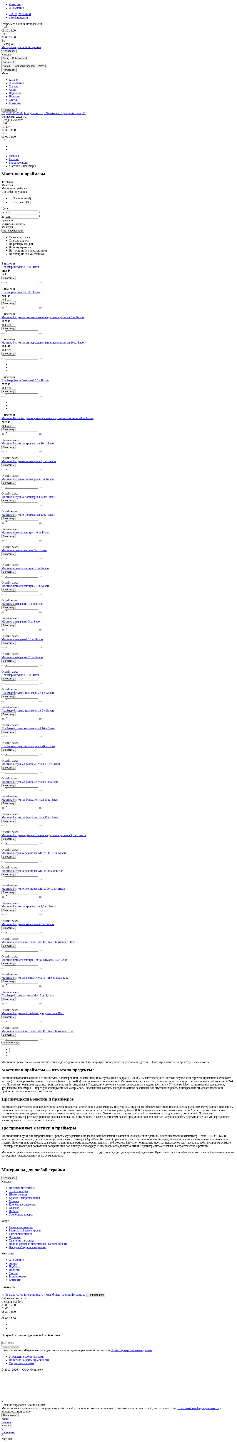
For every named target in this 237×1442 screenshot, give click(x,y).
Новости (14, 96)
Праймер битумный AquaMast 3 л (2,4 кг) (27, 995)
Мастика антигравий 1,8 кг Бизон (22, 603)
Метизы (14, 1201)
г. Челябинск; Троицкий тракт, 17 (65, 113)
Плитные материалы (22, 1187)
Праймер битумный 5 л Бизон (20, 266)
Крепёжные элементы (22, 1204)
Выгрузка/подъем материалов (27, 1247)
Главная (14, 155)
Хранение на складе (21, 1240)
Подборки (15, 93)
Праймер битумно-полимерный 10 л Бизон (28, 728)
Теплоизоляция (18, 1191)
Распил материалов (21, 1227)
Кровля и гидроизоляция (24, 1197)
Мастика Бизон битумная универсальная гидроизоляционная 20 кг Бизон (47, 418)
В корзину (8, 278)
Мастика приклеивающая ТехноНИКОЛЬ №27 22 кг (34, 959)
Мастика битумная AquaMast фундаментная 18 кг (32, 1013)
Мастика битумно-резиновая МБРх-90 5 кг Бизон (32, 870)
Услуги (42, 66)
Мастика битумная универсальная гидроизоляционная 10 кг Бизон (43, 342)
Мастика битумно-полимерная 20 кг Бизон (28, 514)
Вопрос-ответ (17, 1276)
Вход (6, 58)
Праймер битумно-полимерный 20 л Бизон (28, 746)
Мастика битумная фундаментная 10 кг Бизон (30, 799)
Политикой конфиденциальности (198, 1408)
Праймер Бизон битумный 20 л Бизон (25, 380)
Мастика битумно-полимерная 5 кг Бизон (27, 479)
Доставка (15, 1237)
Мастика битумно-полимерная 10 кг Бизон (28, 496)
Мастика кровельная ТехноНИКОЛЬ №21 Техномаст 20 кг (38, 942)
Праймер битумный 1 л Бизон (20, 674)
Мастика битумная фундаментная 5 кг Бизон (29, 781)
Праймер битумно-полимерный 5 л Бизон (27, 710)
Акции (6, 66)
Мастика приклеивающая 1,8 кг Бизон (25, 532)
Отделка (14, 1207)
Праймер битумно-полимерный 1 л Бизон (27, 692)
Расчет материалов (20, 1233)
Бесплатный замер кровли (25, 1230)
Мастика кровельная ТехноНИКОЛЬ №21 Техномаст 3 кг (37, 1031)
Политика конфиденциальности (29, 1359)
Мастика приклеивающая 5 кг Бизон (24, 550)
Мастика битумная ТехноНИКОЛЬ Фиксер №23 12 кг (35, 977)
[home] (21, 47)
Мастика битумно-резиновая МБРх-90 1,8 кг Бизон (33, 853)
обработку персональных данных (131, 1350)
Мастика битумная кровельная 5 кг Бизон (27, 924)
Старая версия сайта (21, 1363)
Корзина (8, 62)
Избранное (19, 58)
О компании (16, 7)
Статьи (13, 99)
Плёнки (14, 1211)
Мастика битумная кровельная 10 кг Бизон (28, 443)
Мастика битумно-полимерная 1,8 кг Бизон (28, 461)
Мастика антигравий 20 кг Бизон (22, 657)
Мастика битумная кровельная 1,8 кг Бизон (28, 906)
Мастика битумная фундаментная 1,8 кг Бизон (30, 764)
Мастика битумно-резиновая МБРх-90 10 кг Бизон (33, 888)
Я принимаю (10, 1415)
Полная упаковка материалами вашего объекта (38, 1243)
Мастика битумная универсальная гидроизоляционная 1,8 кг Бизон (43, 835)
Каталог (14, 79)
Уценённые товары (21, 1214)
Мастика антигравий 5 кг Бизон (21, 621)
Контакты (15, 4)
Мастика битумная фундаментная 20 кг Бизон (30, 817)
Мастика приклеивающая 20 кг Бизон (25, 585)
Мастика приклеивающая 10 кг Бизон (25, 568)
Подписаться (10, 1346)
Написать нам (96, 1294)
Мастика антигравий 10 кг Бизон (22, 639)
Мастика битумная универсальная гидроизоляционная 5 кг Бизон (42, 317)
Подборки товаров (24, 66)
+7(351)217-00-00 (20, 14)
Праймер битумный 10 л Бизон (20, 292)
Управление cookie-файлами (26, 1356)
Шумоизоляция (18, 1194)
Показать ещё (11, 1042)
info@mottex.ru (18, 17)
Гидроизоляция (18, 162)
